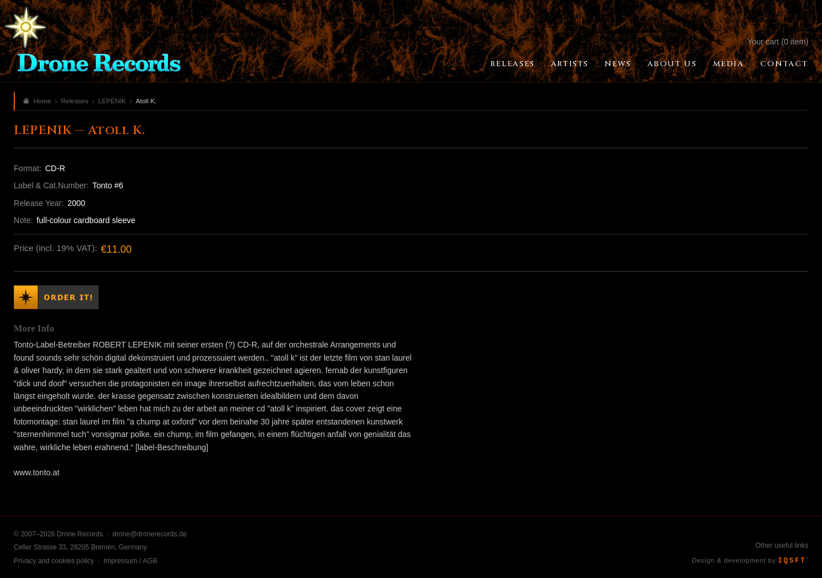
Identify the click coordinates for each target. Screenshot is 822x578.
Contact (784, 64)
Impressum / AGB (130, 561)
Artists (570, 64)
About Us (672, 64)
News (618, 64)
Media (728, 64)
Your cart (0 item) (777, 41)
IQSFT (793, 561)
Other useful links (781, 545)
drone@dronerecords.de (149, 534)
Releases (512, 64)
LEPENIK (112, 101)
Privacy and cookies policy (54, 561)
